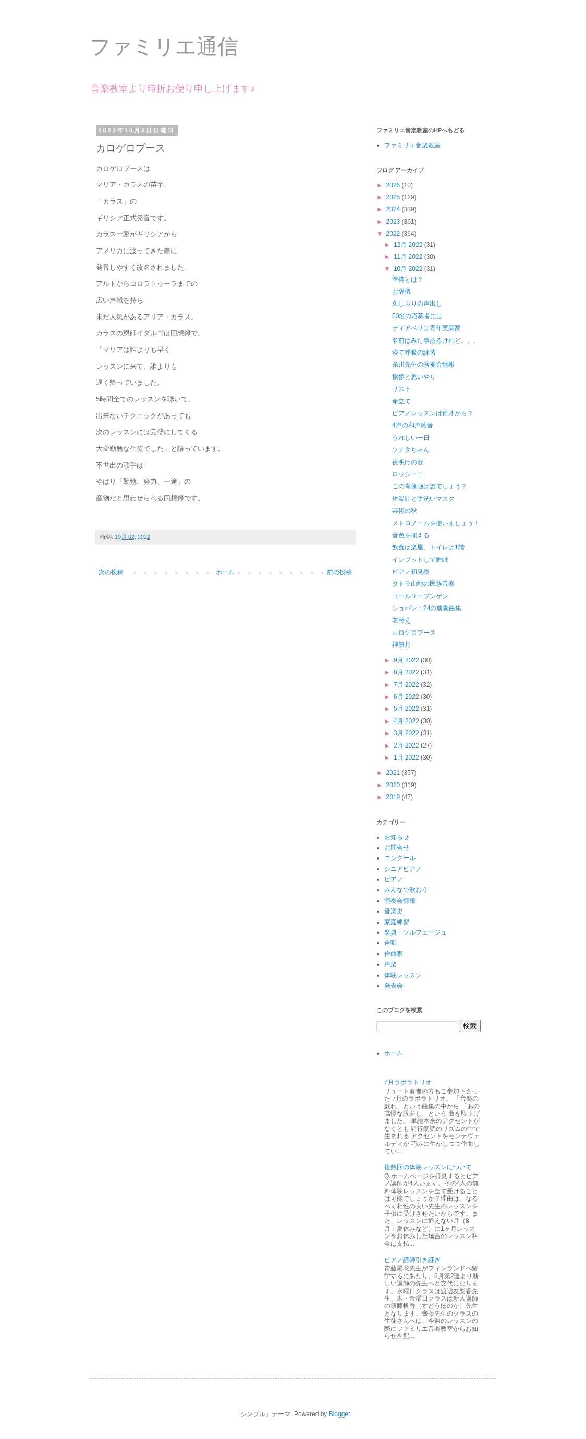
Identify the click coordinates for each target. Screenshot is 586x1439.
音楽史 (393, 911)
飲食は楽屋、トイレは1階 (428, 547)
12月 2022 (409, 244)
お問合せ (396, 847)
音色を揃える (411, 535)
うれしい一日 (411, 437)
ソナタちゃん (411, 449)
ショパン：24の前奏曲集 (426, 608)
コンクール (400, 858)
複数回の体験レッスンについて (428, 1167)
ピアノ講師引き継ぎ (412, 1260)
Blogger (339, 1414)
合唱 (390, 942)
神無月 (401, 644)
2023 (394, 221)
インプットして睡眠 (420, 559)
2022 (394, 233)
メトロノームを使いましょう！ (436, 523)
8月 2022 (407, 672)
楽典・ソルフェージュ (415, 932)
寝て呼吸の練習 (414, 352)
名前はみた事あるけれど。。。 (436, 340)
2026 (394, 185)
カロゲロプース (414, 632)
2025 (394, 197)
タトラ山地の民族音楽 (423, 583)
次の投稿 (111, 572)
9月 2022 (407, 660)
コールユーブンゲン (420, 596)
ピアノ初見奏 (411, 571)
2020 (394, 785)
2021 (394, 772)
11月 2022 (409, 256)
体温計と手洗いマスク (423, 498)
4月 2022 (407, 721)
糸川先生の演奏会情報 (423, 364)
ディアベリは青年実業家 (426, 328)
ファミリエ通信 (164, 46)
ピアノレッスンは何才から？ (432, 413)
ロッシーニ (407, 474)
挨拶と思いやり (414, 377)
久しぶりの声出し (417, 303)
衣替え (401, 620)
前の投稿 (339, 572)
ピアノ (393, 879)
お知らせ (396, 837)
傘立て (401, 401)
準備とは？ (407, 279)
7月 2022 (407, 684)
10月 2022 (409, 268)
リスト (401, 389)
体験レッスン (403, 975)
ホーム (225, 572)
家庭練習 (396, 922)
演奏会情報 (400, 900)
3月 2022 (407, 733)
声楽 (390, 964)
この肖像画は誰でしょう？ (429, 486)
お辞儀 (401, 291)
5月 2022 (407, 708)
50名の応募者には (417, 316)
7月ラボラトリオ (408, 1082)
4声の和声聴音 (412, 425)
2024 (394, 209)
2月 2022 (407, 745)
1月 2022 (407, 757)
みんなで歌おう (406, 889)
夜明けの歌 (407, 462)
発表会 (393, 985)
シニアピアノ (403, 869)
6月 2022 (407, 696)
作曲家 (393, 953)
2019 (394, 797)
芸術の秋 (404, 510)
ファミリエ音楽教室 (412, 145)
